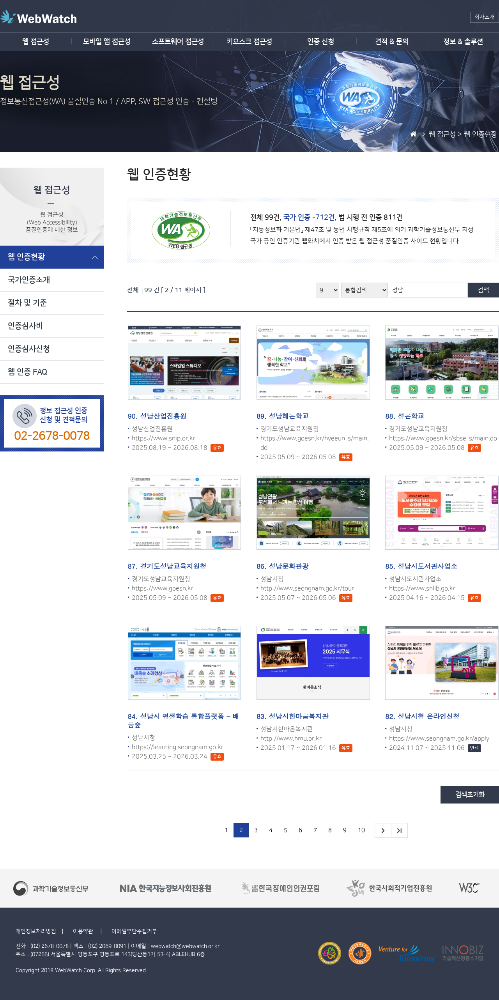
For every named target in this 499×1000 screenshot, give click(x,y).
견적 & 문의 (392, 42)
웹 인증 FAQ (27, 372)
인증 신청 (320, 42)
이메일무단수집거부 (134, 931)
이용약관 (84, 931)
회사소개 (484, 17)
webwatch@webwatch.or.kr (185, 946)
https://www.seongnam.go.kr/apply (439, 738)
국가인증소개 (29, 280)
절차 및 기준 (27, 303)
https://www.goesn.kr (162, 588)
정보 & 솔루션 (463, 42)
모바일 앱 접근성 (107, 42)
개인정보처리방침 (36, 931)
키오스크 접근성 (249, 42)
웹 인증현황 (26, 257)
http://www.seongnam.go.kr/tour (307, 588)
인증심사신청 (29, 349)
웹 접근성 (35, 42)
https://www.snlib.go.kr (422, 588)
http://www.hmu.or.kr (291, 738)
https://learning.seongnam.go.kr (177, 746)
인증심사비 (25, 326)
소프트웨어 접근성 (178, 42)
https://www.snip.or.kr (163, 438)
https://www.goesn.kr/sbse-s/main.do (443, 438)
